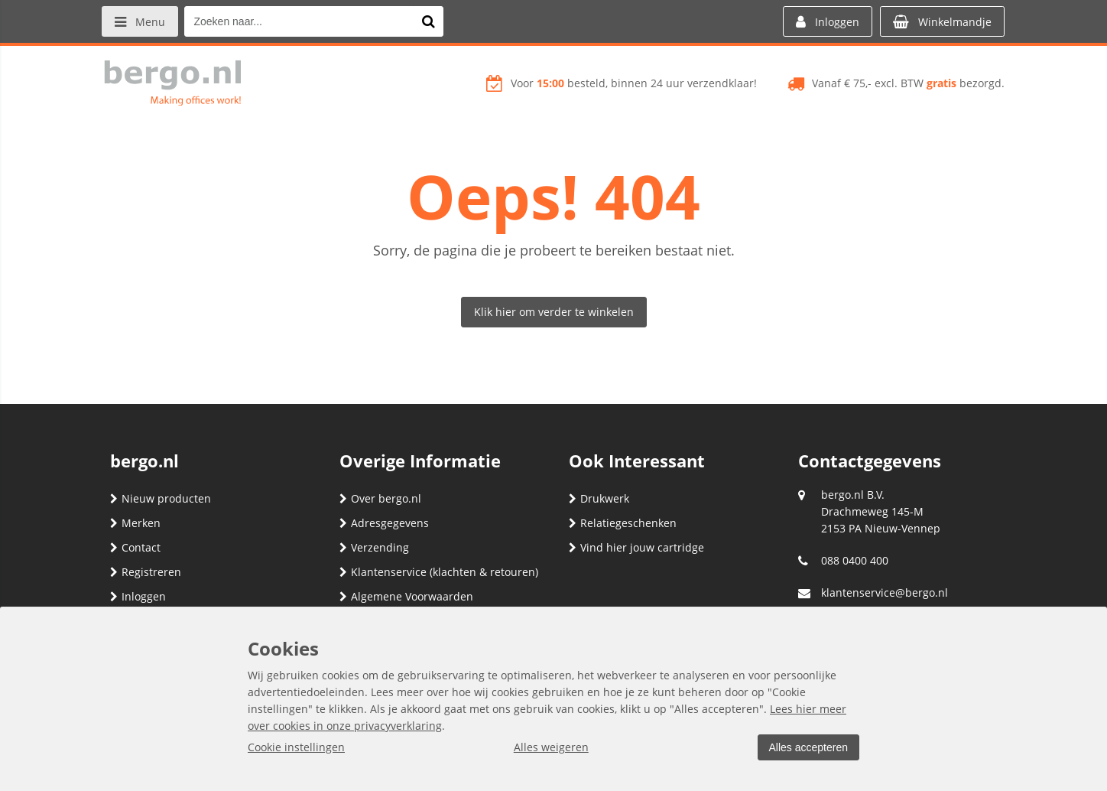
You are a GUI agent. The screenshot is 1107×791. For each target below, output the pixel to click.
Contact (135, 547)
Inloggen (138, 596)
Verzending (374, 547)
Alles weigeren (549, 747)
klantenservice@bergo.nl (884, 592)
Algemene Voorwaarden (406, 596)
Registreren (145, 572)
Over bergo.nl (380, 498)
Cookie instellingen (296, 747)
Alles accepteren (806, 747)
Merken (135, 523)
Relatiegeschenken (623, 523)
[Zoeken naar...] (430, 21)
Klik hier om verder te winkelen (554, 311)
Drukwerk (599, 498)
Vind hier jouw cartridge (636, 547)
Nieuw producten (160, 498)
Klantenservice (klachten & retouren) (438, 572)
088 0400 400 (854, 560)
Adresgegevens (384, 523)
